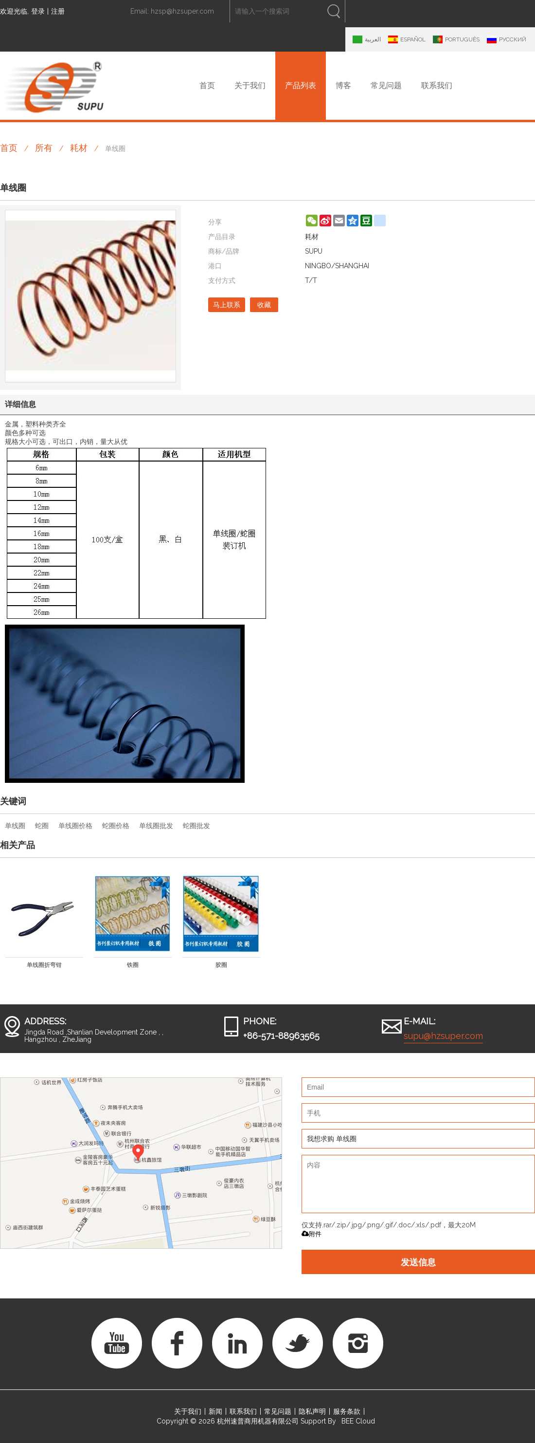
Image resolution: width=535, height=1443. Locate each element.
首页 (207, 85)
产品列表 (300, 85)
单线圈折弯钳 (44, 965)
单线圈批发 (156, 826)
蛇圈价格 (115, 826)
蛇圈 (42, 826)
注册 (58, 11)
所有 (44, 148)
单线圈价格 (75, 826)
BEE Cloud (358, 1421)
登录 (38, 11)
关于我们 (250, 85)
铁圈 (133, 965)
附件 (311, 1234)
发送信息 (418, 1262)
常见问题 (386, 85)
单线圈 (15, 826)
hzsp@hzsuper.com (182, 11)
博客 (343, 85)
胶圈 (221, 965)
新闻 (215, 1411)
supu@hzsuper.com (443, 1036)
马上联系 (226, 305)
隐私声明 (312, 1411)
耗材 (79, 148)
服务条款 (346, 1411)
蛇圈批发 (196, 826)
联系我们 (436, 85)
